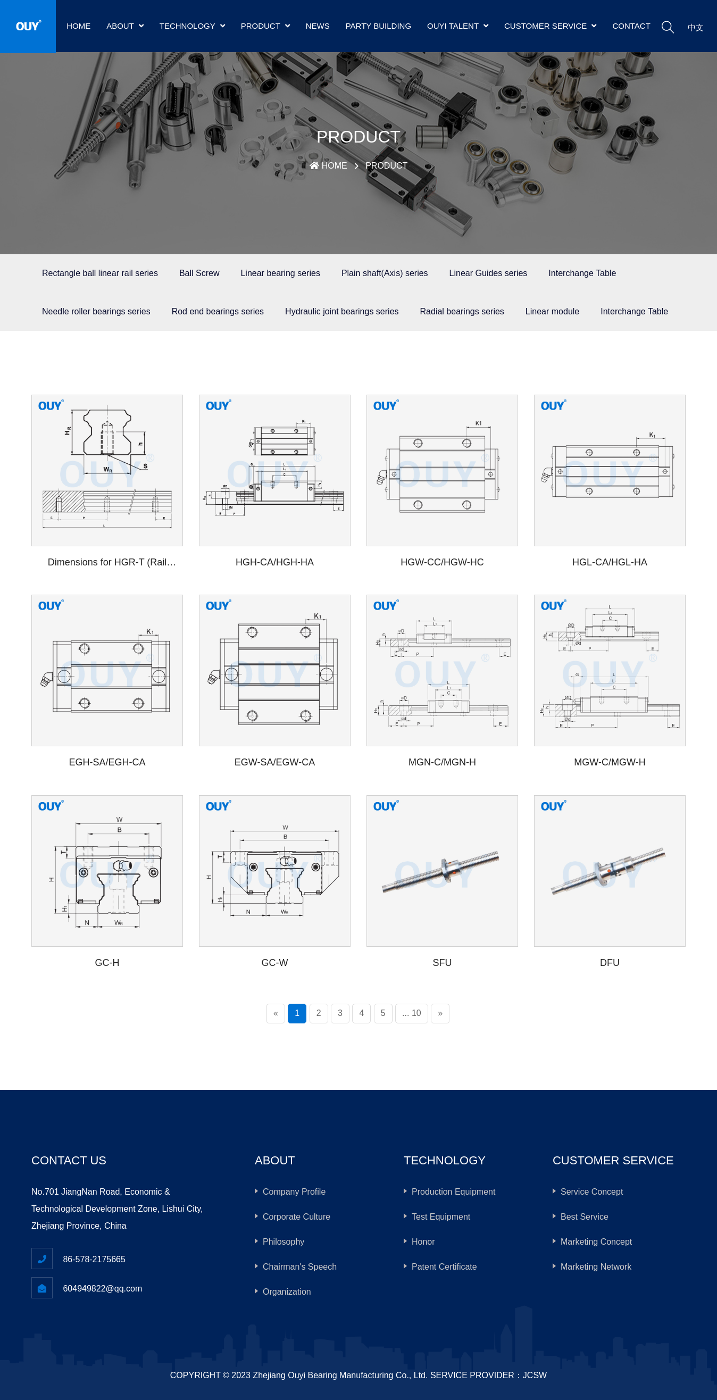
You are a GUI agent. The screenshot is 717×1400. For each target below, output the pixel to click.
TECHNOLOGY (192, 25)
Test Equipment (441, 1216)
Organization (287, 1291)
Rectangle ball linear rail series (100, 273)
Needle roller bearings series (96, 311)
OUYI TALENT (457, 25)
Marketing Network (596, 1266)
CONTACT (631, 25)
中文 (696, 27)
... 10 (411, 1013)
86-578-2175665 (94, 1259)
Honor (423, 1241)
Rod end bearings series (218, 311)
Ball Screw (199, 273)
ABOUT (125, 25)
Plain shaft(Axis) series (384, 273)
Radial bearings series (462, 311)
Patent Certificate (444, 1266)
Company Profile (294, 1191)
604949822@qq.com (102, 1288)
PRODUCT (265, 25)
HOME (78, 25)
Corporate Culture (296, 1216)
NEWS (318, 25)
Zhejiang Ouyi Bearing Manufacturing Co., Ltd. (340, 1375)
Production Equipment (453, 1191)
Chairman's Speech (300, 1266)
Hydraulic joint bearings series (341, 311)
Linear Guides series (488, 273)
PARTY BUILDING (378, 25)
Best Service (584, 1216)
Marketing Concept (596, 1241)
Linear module (552, 311)
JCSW (535, 1375)
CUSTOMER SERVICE (550, 25)
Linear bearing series (280, 273)
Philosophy (283, 1241)
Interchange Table (582, 273)
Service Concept (592, 1191)
